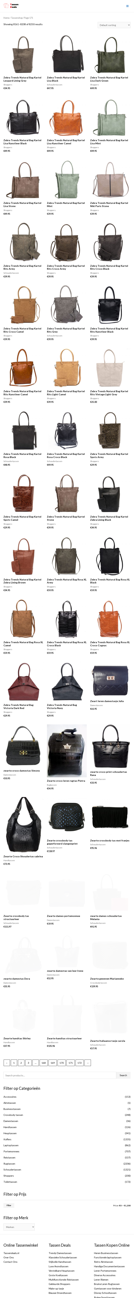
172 (79, 1037)
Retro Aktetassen (103, 1236)
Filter (9, 1180)
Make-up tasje (56, 1263)
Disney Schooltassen (105, 1267)
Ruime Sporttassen (104, 1272)
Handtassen (10, 1101)
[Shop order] (114, 25)
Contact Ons (10, 1236)
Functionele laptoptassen (107, 1232)
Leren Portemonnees (105, 1245)
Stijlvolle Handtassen (60, 1236)
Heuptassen (10, 1107)
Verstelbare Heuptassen (62, 1245)
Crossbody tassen (13, 1089)
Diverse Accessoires (105, 1249)
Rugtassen (9, 1138)
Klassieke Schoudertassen (63, 1232)
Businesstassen (12, 1083)
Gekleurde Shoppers (59, 1258)
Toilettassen (10, 1156)
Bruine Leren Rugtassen (107, 1258)
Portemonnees (11, 1126)
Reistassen (9, 1132)
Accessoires (9, 1071)
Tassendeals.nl (11, 1227)
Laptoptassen (10, 1120)
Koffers (7, 1113)
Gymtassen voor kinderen (107, 1263)
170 (61, 1037)
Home (6, 18)
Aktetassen (9, 1077)
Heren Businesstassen (106, 1227)
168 (44, 1037)
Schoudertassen (12, 1144)
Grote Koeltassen (58, 1249)
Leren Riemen (101, 1254)
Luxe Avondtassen (58, 1240)
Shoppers (8, 1150)
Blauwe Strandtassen (60, 1267)
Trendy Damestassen (60, 1227)
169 (53, 1037)
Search (123, 1050)
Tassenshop (17, 18)
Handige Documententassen (109, 1240)
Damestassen (10, 1095)
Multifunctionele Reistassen (64, 1254)
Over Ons (8, 1232)
